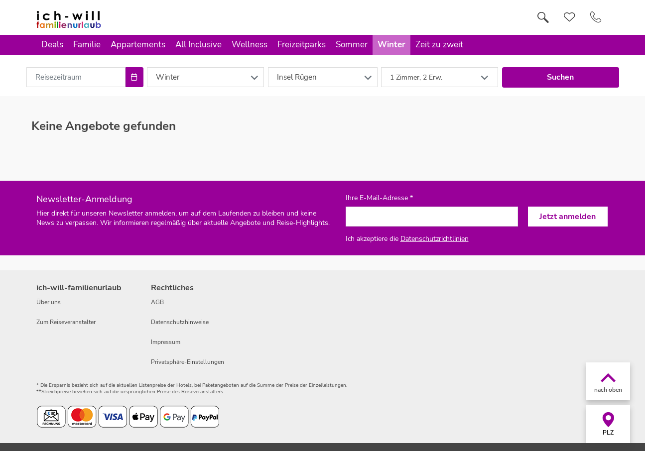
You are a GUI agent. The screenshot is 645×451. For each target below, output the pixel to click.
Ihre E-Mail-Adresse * (379, 198)
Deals (52, 44)
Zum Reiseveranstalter (66, 322)
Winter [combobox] (167, 77)
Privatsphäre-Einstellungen (187, 362)
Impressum (165, 342)
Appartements (138, 44)
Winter (391, 44)
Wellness (249, 44)
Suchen (560, 77)
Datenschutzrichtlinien (434, 238)
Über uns (48, 302)
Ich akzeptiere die (407, 238)
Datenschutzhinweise (180, 322)
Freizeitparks (301, 44)
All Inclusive (198, 44)
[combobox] (76, 77)
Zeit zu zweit (439, 44)
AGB (157, 302)
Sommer (352, 44)
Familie (87, 44)
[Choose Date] (134, 77)
